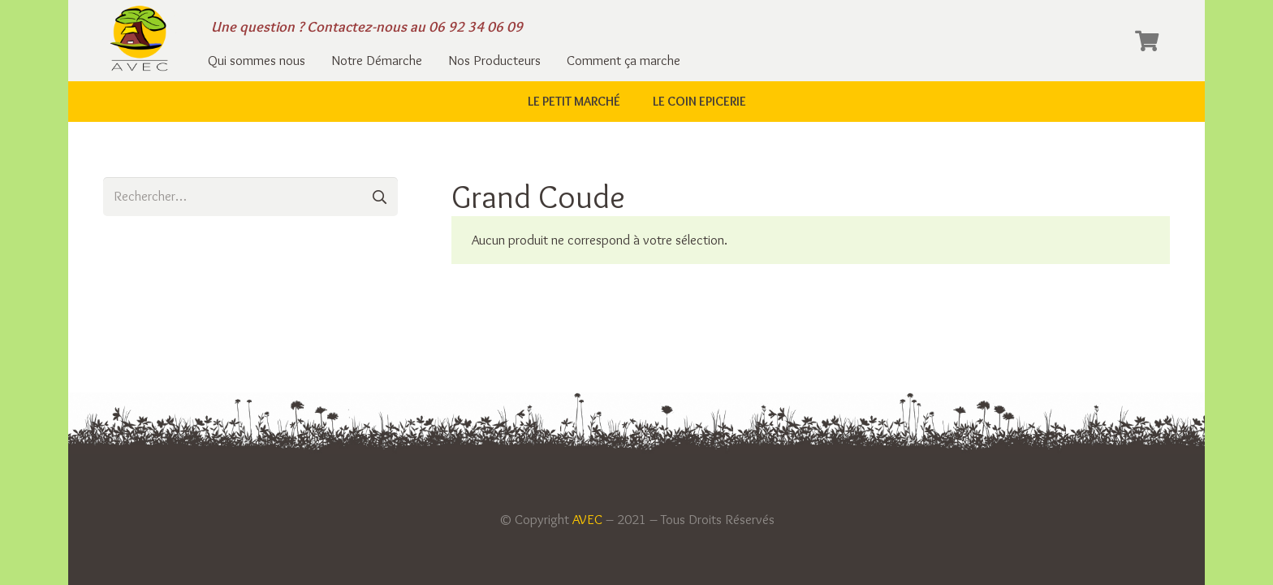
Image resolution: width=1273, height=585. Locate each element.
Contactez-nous (357, 27)
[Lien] (139, 40)
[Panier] (1147, 40)
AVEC (587, 519)
